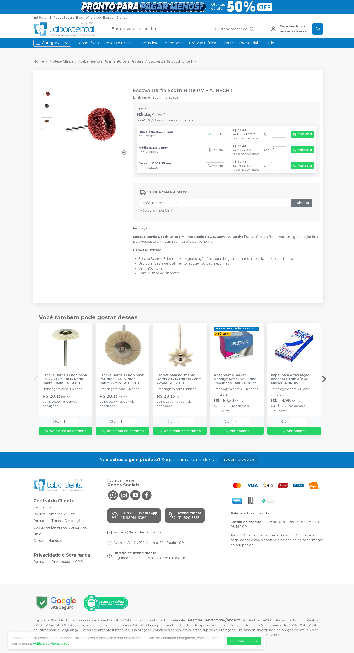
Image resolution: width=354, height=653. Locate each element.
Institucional (42, 17)
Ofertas (121, 17)
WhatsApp (93, 17)
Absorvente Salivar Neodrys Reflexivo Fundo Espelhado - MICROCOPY (235, 379)
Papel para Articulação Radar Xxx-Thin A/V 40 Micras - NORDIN (290, 379)
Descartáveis (87, 43)
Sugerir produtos (239, 459)
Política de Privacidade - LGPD (58, 562)
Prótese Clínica (202, 43)
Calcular (302, 203)
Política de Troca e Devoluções (58, 521)
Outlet (269, 43)
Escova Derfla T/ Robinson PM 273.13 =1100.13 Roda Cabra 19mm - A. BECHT (64, 379)
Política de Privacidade (51, 643)
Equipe (108, 17)
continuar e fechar (244, 641)
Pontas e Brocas (118, 43)
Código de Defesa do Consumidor (61, 527)
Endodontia (173, 43)
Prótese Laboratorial (239, 43)
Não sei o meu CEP (156, 211)
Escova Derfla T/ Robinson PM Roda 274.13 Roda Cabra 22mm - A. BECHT (122, 379)
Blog (79, 17)
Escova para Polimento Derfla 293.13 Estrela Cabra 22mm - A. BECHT (179, 379)
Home (38, 61)
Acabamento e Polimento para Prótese (111, 61)
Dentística (148, 43)
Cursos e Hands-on (49, 541)
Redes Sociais (63, 17)
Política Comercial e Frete (54, 514)
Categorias (52, 43)
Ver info (215, 134)
